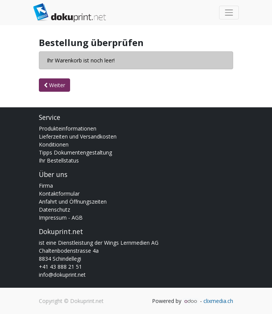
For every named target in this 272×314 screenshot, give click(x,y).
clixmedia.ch (218, 300)
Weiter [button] (54, 85)
